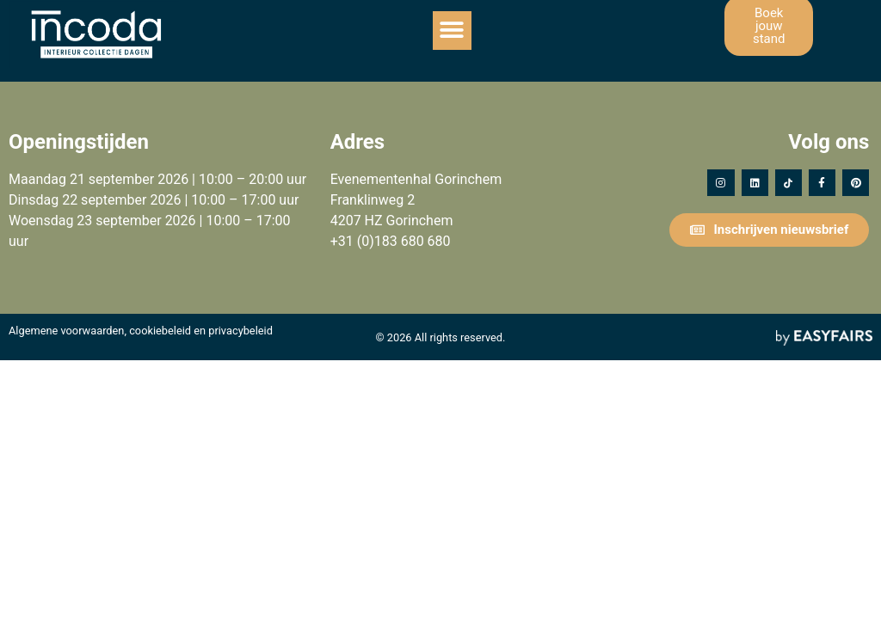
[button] (452, 30)
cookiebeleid (160, 330)
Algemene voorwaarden (66, 330)
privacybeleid (240, 330)
